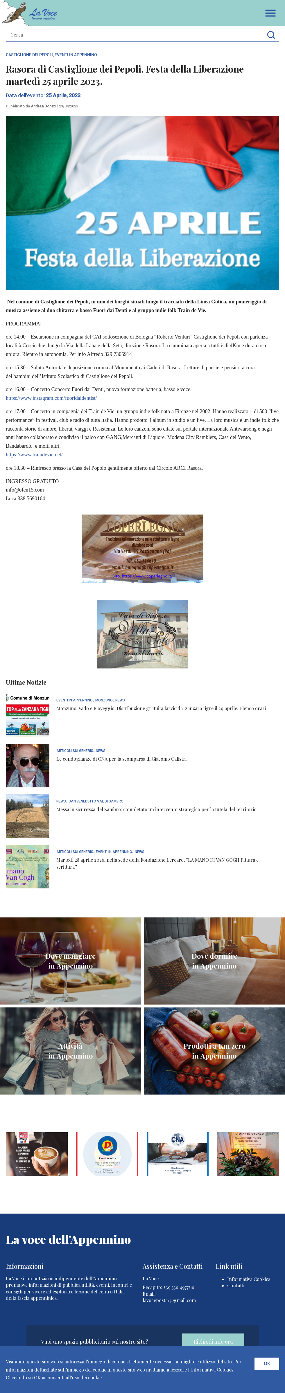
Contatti (235, 1285)
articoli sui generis (74, 751)
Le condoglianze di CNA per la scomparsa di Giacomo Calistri (121, 759)
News (120, 700)
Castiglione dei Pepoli (29, 55)
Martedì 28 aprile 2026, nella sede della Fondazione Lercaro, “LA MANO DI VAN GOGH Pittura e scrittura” (157, 863)
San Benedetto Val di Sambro (96, 801)
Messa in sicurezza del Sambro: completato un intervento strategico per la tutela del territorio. (157, 809)
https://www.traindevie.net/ (34, 455)
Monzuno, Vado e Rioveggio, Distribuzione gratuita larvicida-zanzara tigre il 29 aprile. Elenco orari (161, 708)
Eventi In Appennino (76, 55)
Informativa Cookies (248, 1279)
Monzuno (104, 700)
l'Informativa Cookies (210, 1370)
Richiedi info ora (213, 1341)
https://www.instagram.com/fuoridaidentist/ (51, 398)
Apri (270, 13)
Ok (267, 1363)
